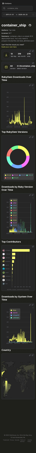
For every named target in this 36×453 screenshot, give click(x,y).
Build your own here (9, 47)
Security (17, 440)
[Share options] (30, 51)
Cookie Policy (30, 440)
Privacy (12, 440)
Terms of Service (22, 440)
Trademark (6, 440)
